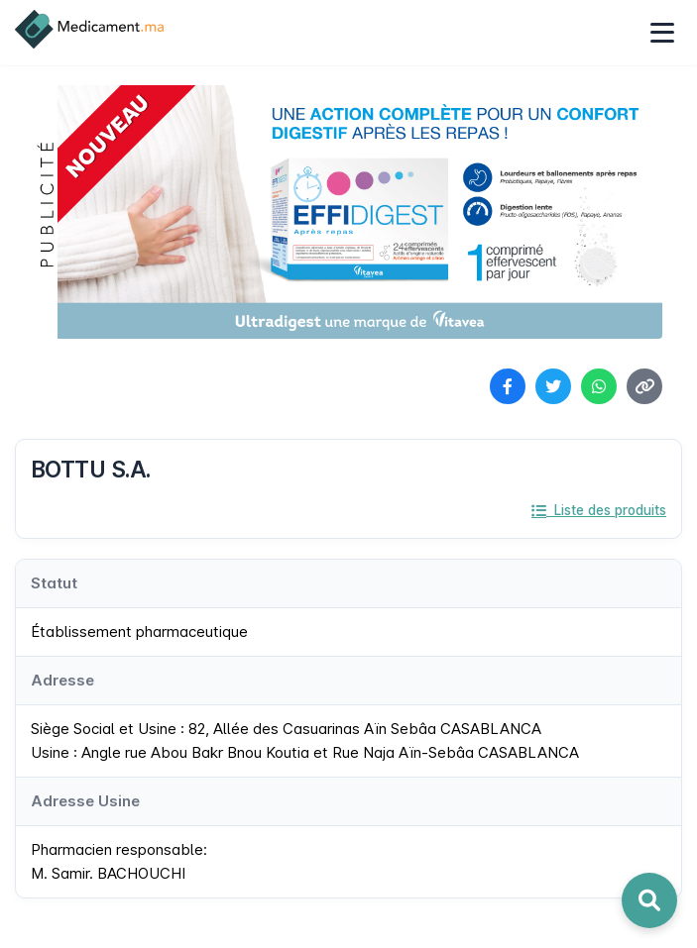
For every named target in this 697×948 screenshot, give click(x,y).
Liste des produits (598, 510)
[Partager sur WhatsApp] (599, 386)
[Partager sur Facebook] (507, 386)
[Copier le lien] (644, 386)
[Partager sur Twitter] (553, 386)
